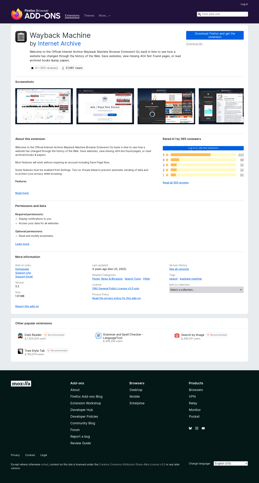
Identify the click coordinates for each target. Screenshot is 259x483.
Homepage (22, 268)
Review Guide (80, 443)
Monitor (195, 410)
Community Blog (82, 423)
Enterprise (137, 403)
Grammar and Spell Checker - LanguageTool (123, 336)
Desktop (136, 390)
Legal (43, 455)
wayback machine (191, 278)
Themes (89, 15)
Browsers (196, 390)
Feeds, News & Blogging (107, 278)
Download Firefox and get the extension (215, 35)
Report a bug (80, 436)
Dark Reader (33, 335)
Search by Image (192, 335)
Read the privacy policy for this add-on (116, 298)
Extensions (72, 15)
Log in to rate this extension (203, 148)
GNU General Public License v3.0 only (115, 288)
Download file (194, 43)
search (173, 278)
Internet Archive (59, 43)
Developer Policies (84, 416)
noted (44, 464)
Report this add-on (27, 306)
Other (146, 278)
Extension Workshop (85, 403)
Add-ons (77, 383)
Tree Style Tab (35, 350)
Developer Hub (81, 410)
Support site (23, 272)
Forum (75, 430)
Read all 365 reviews (176, 182)
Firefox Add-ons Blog (86, 396)
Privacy (15, 455)
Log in (244, 4)
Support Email (24, 276)
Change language (199, 463)
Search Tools (133, 278)
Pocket (194, 416)
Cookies (30, 455)
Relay (193, 403)
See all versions (179, 268)
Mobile (135, 396)
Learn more (22, 243)
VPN (192, 396)
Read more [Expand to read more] (22, 192)
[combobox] (222, 14)
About (75, 390)
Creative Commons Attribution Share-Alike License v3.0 (132, 464)
